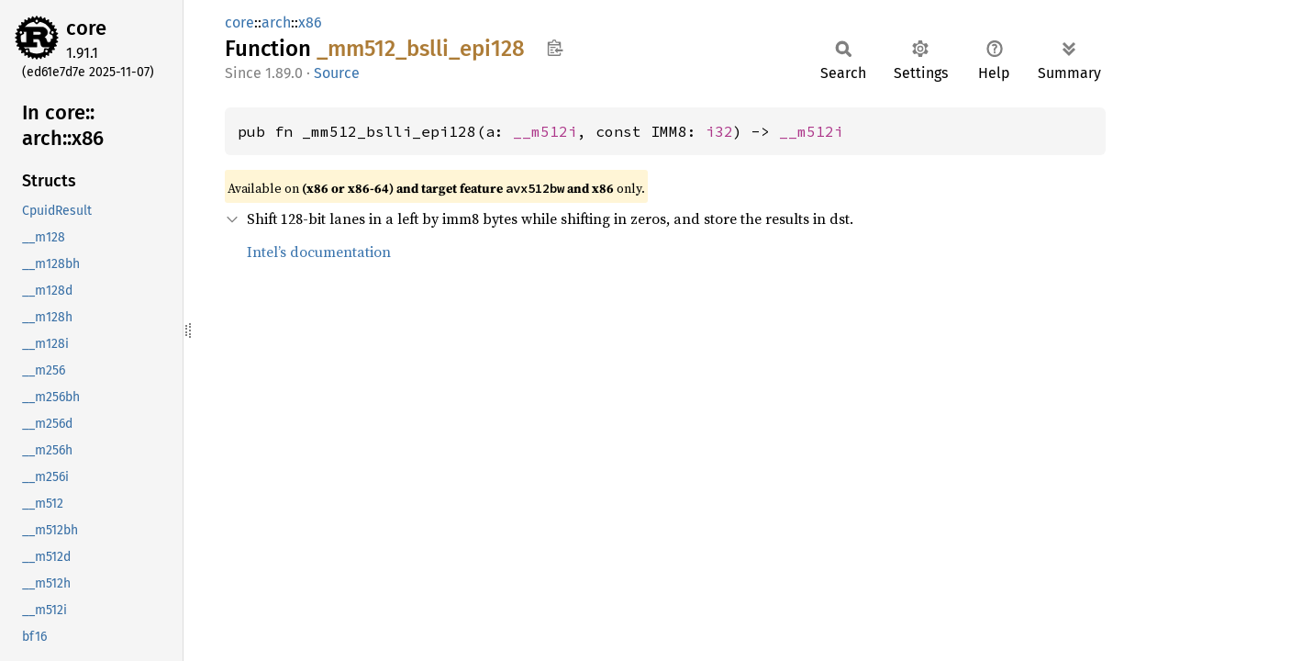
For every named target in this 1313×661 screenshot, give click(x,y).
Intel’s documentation (319, 251)
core (86, 28)
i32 (719, 131)
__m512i (545, 131)
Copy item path (555, 47)
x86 (310, 22)
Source (337, 73)
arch (276, 22)
